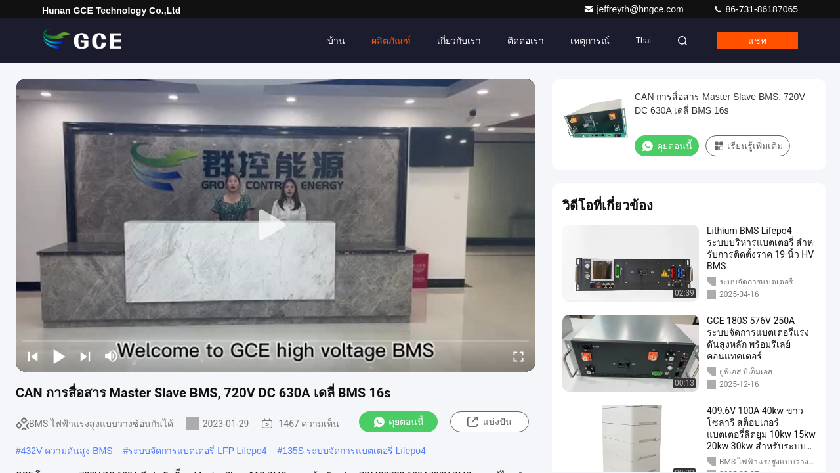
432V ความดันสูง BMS (67, 450)
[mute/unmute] (111, 356)
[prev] (33, 356)
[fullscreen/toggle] (518, 356)
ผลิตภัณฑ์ (391, 40)
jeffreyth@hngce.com (634, 9)
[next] (85, 356)
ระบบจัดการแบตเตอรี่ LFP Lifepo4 (197, 450)
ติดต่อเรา (525, 40)
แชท (757, 40)
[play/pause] (59, 356)
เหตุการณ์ (590, 40)
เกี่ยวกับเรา (459, 40)
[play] (275, 225)
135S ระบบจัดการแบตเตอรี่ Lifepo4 (353, 450)
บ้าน (336, 40)
